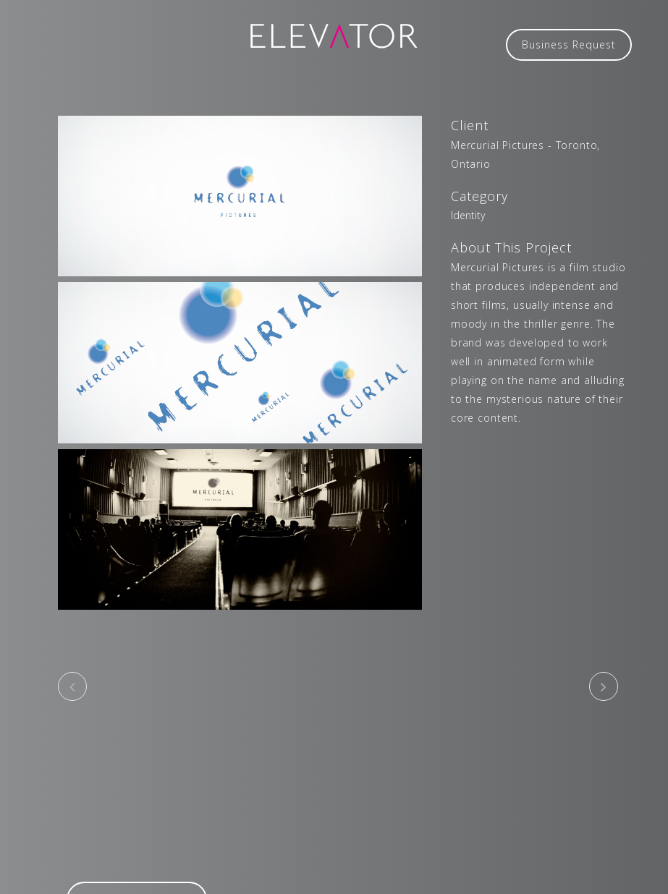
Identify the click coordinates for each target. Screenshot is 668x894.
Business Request (569, 44)
